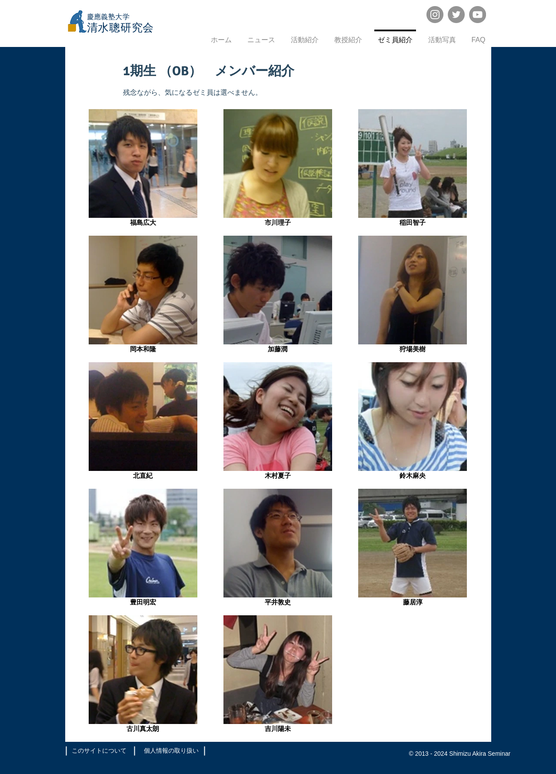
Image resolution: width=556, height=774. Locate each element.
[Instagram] (434, 14)
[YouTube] (477, 14)
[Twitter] (456, 14)
